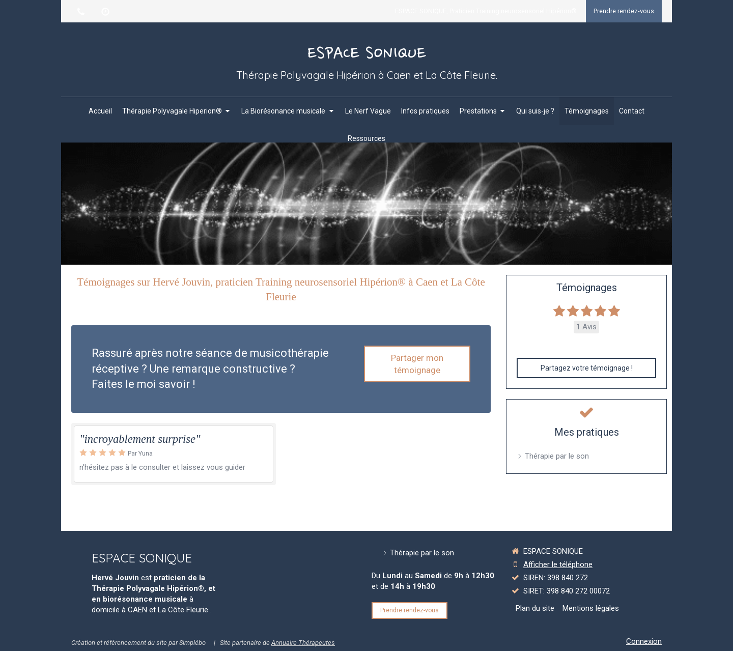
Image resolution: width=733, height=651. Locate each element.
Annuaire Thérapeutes (303, 642)
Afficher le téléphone (558, 564)
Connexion (644, 641)
